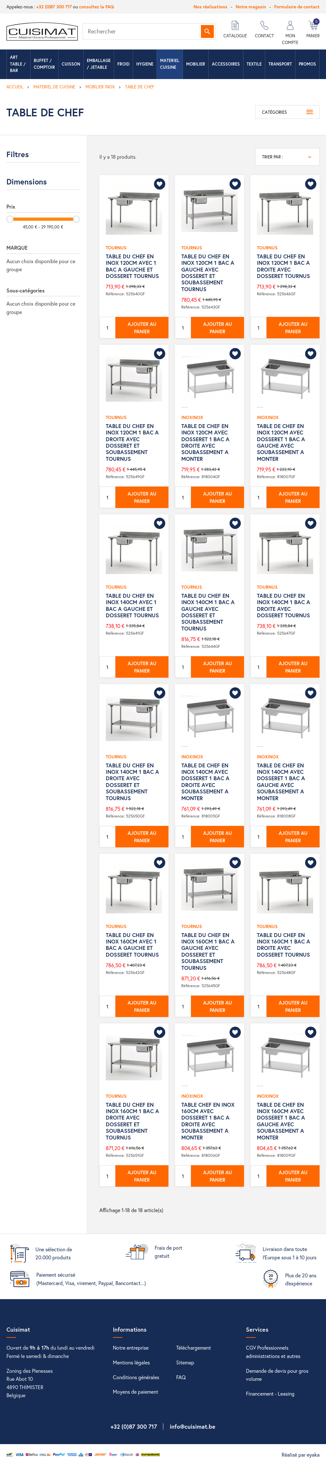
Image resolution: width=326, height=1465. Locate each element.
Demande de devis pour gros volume (277, 1374)
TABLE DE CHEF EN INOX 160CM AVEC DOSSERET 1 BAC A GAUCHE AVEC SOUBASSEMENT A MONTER (281, 1121)
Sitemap (185, 1362)
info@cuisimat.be (192, 1426)
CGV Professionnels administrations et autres (273, 1351)
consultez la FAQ (96, 7)
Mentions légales (131, 1362)
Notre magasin (251, 7)
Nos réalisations (210, 7)
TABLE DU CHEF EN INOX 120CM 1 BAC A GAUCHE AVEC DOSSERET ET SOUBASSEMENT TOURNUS (207, 273)
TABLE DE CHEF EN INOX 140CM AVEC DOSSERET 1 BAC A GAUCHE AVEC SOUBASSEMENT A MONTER (281, 782)
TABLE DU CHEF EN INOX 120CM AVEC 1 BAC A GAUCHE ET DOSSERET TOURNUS (132, 266)
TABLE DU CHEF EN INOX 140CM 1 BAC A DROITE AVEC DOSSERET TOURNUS (283, 605)
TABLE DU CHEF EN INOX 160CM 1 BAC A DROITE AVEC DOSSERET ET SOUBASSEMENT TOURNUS (132, 1121)
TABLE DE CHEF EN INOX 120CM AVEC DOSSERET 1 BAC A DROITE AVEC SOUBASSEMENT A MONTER (205, 442)
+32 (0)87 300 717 (54, 7)
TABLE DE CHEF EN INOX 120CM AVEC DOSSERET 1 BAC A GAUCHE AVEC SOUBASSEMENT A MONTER (281, 442)
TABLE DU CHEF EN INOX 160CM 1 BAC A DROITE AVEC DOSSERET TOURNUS (283, 944)
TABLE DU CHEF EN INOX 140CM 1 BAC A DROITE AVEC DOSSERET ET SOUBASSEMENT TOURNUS (132, 782)
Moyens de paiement (135, 1391)
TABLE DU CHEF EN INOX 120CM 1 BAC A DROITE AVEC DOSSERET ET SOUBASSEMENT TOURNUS (132, 442)
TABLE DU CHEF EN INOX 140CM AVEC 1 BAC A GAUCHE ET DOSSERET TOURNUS (132, 605)
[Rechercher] (149, 31)
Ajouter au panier (142, 328)
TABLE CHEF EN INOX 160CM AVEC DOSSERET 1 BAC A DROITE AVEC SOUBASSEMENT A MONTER (207, 1121)
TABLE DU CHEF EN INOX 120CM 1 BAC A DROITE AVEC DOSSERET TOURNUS (283, 266)
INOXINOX (192, 417)
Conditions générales (136, 1377)
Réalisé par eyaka (301, 1454)
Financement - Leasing (270, 1393)
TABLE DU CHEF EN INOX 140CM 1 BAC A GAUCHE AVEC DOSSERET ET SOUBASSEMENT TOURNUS (208, 612)
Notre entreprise (131, 1347)
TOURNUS (116, 248)
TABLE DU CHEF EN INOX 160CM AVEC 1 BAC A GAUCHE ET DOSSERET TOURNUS (132, 944)
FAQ (181, 1377)
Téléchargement (193, 1347)
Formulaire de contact (297, 7)
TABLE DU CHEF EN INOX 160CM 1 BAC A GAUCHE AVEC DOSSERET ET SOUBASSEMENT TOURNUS (208, 951)
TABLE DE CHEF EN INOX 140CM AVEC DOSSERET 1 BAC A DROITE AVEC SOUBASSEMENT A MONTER (205, 782)
